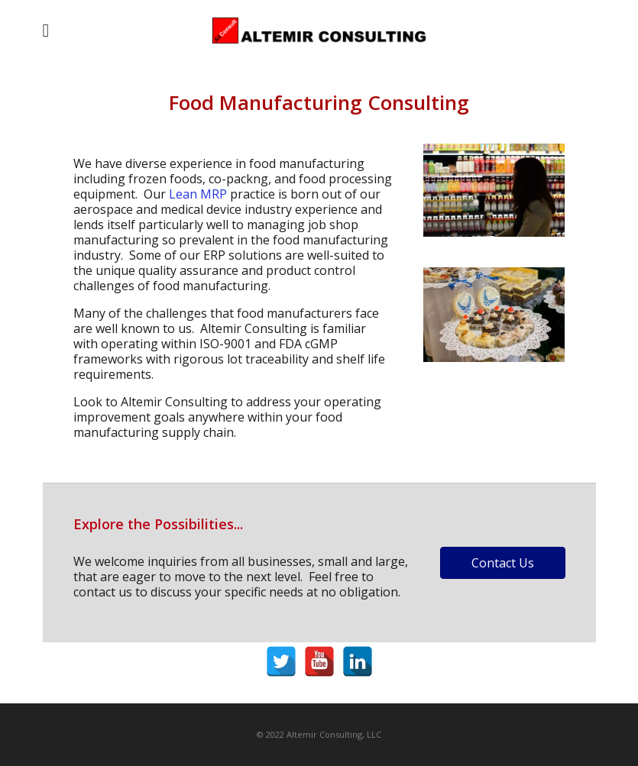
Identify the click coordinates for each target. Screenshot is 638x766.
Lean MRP (198, 194)
